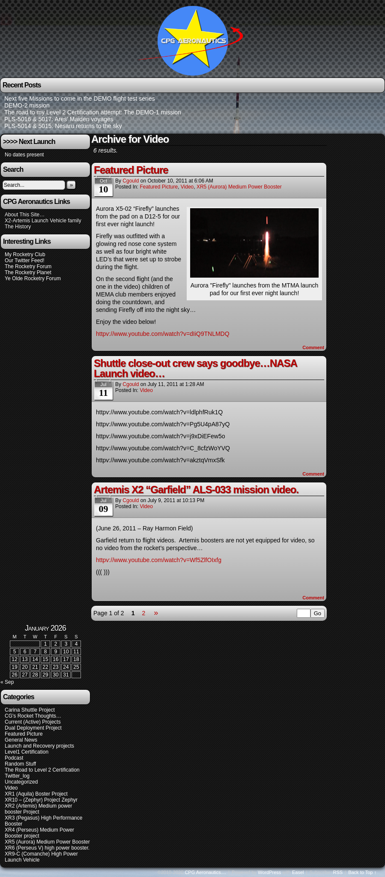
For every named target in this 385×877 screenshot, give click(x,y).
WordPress (269, 872)
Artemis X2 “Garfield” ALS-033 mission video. (196, 489)
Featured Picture (131, 170)
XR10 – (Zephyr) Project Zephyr (41, 800)
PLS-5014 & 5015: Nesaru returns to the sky (63, 126)
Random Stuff (20, 764)
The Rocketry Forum (28, 266)
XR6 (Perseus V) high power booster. (47, 848)
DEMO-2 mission (27, 105)
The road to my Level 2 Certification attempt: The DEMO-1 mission (92, 112)
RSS (338, 872)
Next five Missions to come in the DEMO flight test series (79, 98)
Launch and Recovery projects (39, 746)
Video (187, 187)
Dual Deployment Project (33, 728)
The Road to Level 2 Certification (42, 770)
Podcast (14, 758)
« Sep (7, 682)
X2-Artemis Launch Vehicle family (43, 221)
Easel (298, 872)
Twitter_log (17, 776)
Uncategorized (21, 782)
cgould (130, 181)
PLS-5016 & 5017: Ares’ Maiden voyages (58, 119)
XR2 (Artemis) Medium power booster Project (38, 809)
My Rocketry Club (25, 254)
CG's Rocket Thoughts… (33, 716)
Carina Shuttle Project (30, 710)
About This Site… (25, 215)
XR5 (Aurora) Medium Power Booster (239, 187)
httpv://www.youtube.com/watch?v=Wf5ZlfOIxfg (158, 560)
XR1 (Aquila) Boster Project (36, 794)
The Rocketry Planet (28, 272)
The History (18, 227)
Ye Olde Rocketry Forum (33, 278)
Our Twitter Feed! (24, 260)
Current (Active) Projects (33, 722)
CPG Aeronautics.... (205, 872)
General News (21, 740)
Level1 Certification (26, 752)
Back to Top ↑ (362, 872)
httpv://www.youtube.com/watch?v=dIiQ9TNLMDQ (163, 333)
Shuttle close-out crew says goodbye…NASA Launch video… (195, 368)
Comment (313, 347)
